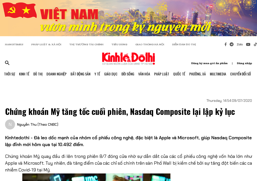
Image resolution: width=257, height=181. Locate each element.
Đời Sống (127, 73)
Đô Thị (37, 73)
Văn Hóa (144, 73)
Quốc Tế (179, 73)
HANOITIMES (14, 44)
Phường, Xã (197, 73)
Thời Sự (9, 73)
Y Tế (97, 73)
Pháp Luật (161, 73)
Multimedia (218, 73)
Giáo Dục (110, 73)
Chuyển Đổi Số (240, 73)
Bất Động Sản (80, 73)
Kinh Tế (24, 73)
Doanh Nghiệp (56, 73)
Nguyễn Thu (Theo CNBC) (37, 124)
